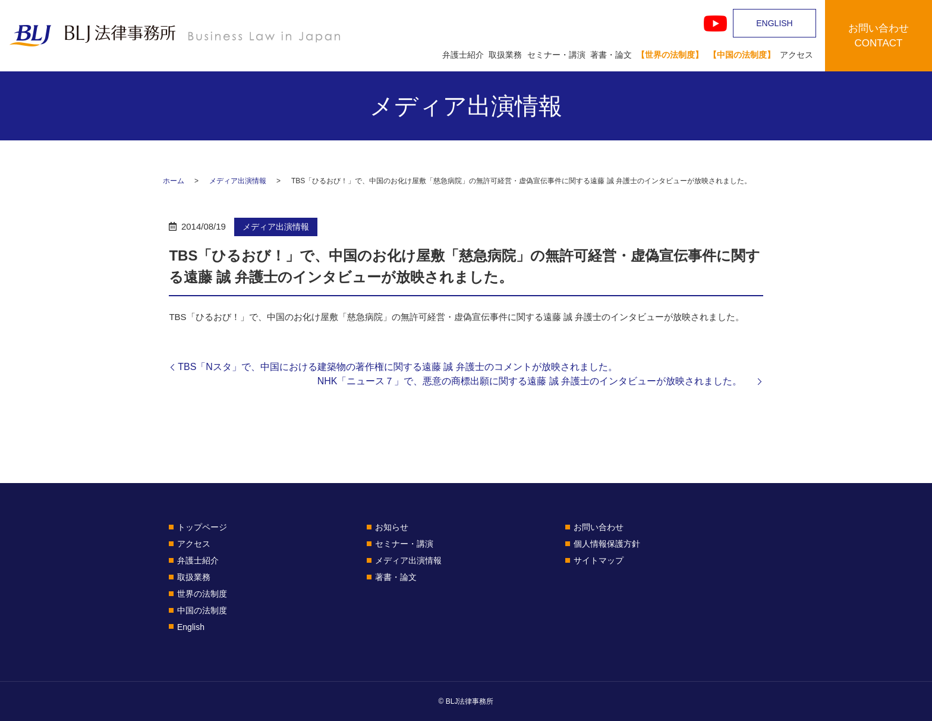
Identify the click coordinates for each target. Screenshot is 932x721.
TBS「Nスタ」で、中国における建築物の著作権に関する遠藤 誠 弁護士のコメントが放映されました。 (398, 367)
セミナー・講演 (556, 54)
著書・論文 (611, 54)
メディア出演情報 (237, 181)
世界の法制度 (202, 593)
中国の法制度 (202, 610)
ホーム (173, 181)
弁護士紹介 (463, 54)
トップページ (202, 527)
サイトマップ (599, 560)
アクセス (796, 54)
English (190, 627)
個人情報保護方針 (607, 543)
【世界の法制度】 (670, 54)
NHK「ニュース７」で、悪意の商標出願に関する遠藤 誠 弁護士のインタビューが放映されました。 (535, 381)
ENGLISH (774, 23)
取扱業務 (505, 54)
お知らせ (391, 527)
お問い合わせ (599, 527)
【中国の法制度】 (742, 54)
